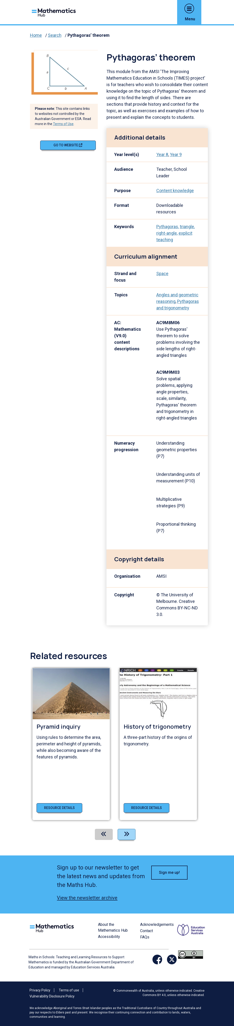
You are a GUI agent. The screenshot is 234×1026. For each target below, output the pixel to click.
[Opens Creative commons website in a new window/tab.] (190, 954)
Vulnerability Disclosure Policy (52, 996)
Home (36, 35)
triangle (187, 226)
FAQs (144, 937)
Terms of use (69, 990)
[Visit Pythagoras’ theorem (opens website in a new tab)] (68, 70)
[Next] (127, 834)
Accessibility (109, 936)
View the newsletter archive (87, 898)
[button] (189, 8)
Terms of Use (63, 124)
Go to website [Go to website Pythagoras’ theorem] (67, 145)
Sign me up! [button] (169, 872)
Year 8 (162, 154)
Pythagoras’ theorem (89, 35)
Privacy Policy (40, 990)
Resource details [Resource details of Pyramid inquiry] (59, 808)
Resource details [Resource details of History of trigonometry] (146, 808)
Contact (146, 931)
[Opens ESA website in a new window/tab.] (191, 935)
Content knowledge (175, 190)
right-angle (166, 233)
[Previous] (104, 834)
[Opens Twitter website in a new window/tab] (172, 959)
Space (162, 273)
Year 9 (176, 154)
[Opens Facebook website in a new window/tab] (157, 959)
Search (54, 35)
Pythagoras (167, 226)
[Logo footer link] (53, 927)
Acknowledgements (157, 924)
